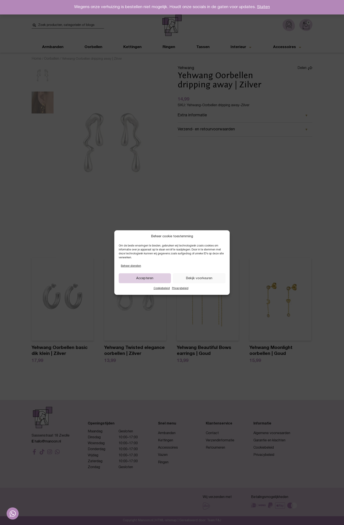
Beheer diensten (131, 266)
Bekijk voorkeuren (199, 278)
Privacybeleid (180, 288)
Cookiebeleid (162, 288)
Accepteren (144, 278)
